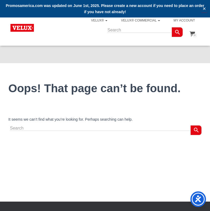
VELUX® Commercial (140, 20)
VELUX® (99, 20)
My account (184, 20)
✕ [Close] (204, 8)
